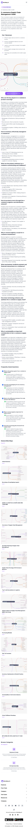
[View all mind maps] (3, 443)
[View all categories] (4, 744)
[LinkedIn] (12, 805)
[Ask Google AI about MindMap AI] (13, 815)
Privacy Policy (9, 824)
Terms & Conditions (17, 824)
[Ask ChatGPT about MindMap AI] (10, 815)
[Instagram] (22, 805)
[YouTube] (15, 805)
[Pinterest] (19, 805)
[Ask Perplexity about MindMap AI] (15, 815)
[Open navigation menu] (26, 2)
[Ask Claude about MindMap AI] (18, 815)
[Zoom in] (7, 88)
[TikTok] (14, 809)
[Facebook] (5, 805)
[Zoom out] (2, 88)
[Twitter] (9, 805)
